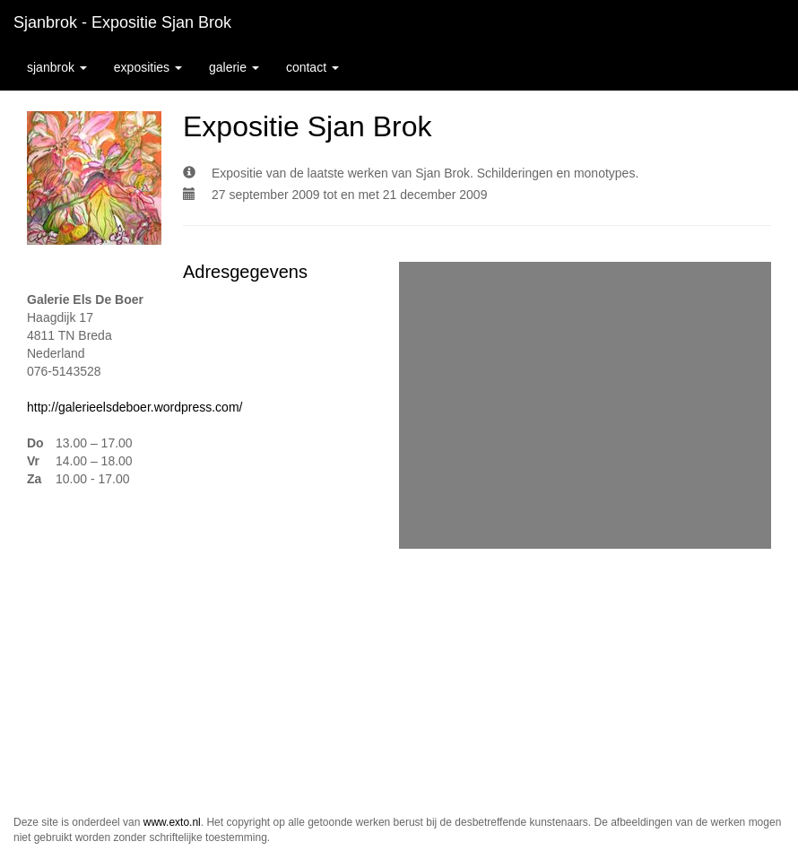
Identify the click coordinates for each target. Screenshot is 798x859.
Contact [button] (312, 67)
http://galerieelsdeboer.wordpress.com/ (134, 407)
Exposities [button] (148, 67)
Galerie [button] (234, 67)
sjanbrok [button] (57, 67)
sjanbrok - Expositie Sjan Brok (122, 22)
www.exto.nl (172, 822)
